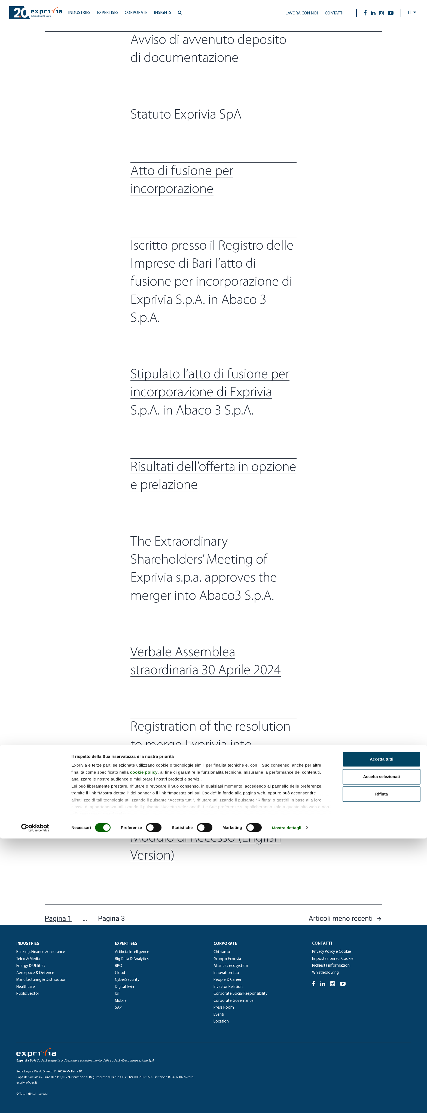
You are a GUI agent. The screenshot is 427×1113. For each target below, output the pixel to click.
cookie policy (144, 1046)
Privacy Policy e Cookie (331, 952)
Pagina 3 (111, 918)
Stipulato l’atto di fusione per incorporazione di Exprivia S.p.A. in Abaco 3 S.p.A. (209, 393)
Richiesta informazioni (331, 966)
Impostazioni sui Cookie (332, 959)
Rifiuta (381, 1068)
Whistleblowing (325, 973)
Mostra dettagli (286, 1102)
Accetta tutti (382, 1034)
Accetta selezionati (381, 1051)
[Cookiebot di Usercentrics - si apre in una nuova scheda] (35, 1102)
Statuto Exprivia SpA (186, 115)
